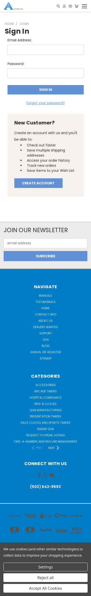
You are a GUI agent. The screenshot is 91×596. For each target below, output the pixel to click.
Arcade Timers (45, 391)
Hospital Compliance (46, 397)
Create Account (38, 183)
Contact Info (45, 314)
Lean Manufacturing (46, 410)
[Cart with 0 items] (76, 6)
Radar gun (45, 429)
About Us (45, 321)
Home (45, 308)
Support (45, 333)
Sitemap (45, 358)
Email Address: (20, 40)
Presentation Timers (45, 416)
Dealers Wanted (45, 327)
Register (54, 352)
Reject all (45, 577)
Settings (45, 567)
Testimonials (46, 302)
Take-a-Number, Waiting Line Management (45, 441)
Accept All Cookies (45, 588)
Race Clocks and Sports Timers (45, 423)
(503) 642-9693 (45, 486)
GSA (45, 339)
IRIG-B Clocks (45, 404)
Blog (46, 346)
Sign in (35, 352)
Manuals (45, 296)
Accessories (45, 385)
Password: (16, 63)
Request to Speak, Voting (45, 435)
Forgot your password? (45, 103)
